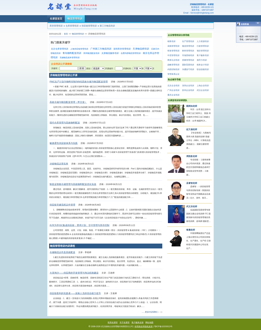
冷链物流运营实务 (59, 163)
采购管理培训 (173, 46)
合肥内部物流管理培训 (131, 53)
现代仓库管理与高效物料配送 (65, 122)
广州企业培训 (173, 90)
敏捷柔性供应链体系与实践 (64, 143)
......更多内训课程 (149, 312)
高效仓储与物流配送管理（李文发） (68, 102)
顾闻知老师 (191, 106)
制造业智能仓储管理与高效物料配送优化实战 (73, 184)
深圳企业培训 (188, 85)
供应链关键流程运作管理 (62, 204)
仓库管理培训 (72, 26)
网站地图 (149, 322)
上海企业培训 (203, 85)
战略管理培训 (173, 65)
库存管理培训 (56, 26)
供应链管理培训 (89, 26)
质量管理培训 (188, 60)
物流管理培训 (74, 18)
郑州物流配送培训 (91, 53)
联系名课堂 (113, 322)
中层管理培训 (173, 55)
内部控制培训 (173, 69)
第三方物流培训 (107, 26)
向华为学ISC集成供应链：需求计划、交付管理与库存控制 (79, 225)
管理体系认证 (173, 74)
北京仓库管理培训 (59, 49)
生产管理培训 (188, 41)
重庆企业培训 (173, 95)
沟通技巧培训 (188, 69)
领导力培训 (202, 60)
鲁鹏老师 (190, 230)
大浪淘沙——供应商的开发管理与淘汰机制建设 (74, 272)
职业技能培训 (203, 69)
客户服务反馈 (137, 322)
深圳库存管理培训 (122, 49)
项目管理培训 (203, 51)
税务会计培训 (203, 65)
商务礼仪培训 (173, 60)
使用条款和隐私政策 (144, 326)
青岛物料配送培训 (72, 53)
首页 (66, 34)
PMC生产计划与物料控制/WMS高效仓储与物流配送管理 (79, 81)
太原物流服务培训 (110, 53)
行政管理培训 (203, 46)
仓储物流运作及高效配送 (62, 252)
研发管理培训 (173, 51)
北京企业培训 (173, 85)
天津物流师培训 (141, 49)
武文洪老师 (191, 206)
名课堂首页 (56, 18)
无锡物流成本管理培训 (70, 57)
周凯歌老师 (191, 156)
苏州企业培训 (188, 90)
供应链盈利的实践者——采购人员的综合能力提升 (75, 293)
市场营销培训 (188, 55)
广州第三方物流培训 (100, 49)
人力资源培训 (203, 41)
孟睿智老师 (191, 183)
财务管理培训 (188, 51)
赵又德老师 (191, 129)
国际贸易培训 (188, 65)
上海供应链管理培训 (79, 49)
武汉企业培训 (203, 90)
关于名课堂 (125, 322)
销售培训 (171, 41)
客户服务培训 (203, 55)
